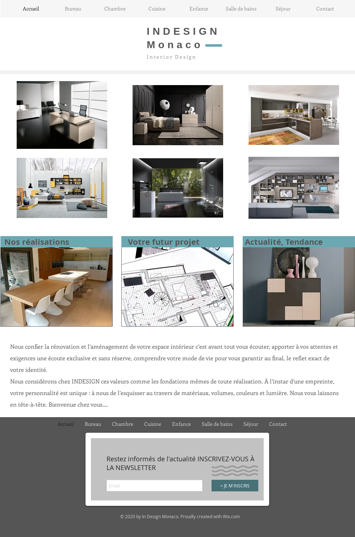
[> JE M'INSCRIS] (235, 485)
